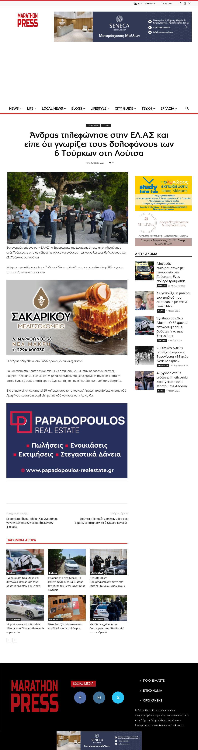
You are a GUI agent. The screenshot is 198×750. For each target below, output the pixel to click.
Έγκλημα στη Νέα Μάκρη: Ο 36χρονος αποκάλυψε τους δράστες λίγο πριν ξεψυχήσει (23, 582)
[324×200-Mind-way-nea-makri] (163, 228)
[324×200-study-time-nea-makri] (163, 193)
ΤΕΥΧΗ (148, 108)
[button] (123, 27)
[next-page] (14, 640)
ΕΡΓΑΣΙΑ (169, 108)
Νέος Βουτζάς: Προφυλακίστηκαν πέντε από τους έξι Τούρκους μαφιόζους (107, 582)
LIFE (31, 108)
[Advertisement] (99, 75)
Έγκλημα (106, 125)
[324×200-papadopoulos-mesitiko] (66, 440)
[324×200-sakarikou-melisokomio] (66, 317)
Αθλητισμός (163, 366)
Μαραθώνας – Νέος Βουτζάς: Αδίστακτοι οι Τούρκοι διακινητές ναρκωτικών (25, 628)
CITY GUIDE (125, 108)
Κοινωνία (161, 286)
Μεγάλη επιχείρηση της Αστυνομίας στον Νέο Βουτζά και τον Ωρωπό (107, 628)
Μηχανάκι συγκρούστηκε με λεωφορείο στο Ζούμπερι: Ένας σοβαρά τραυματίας (171, 272)
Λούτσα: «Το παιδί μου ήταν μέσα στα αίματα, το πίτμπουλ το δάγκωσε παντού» (101, 520)
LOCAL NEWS (54, 108)
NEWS (15, 108)
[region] (123, 27)
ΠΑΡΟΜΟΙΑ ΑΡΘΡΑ (21, 540)
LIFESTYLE (100, 108)
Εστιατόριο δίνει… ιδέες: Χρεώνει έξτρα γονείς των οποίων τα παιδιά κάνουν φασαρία (31, 522)
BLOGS (78, 108)
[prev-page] (8, 640)
